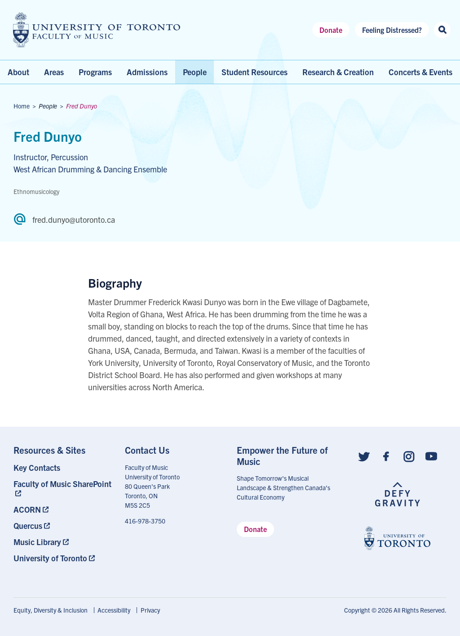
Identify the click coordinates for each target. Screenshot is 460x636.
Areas (54, 72)
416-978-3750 (145, 521)
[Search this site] (442, 30)
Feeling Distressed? (392, 29)
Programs (95, 72)
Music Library (37, 542)
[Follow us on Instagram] (409, 455)
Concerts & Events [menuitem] (420, 72)
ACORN (27, 509)
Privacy (150, 610)
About (18, 72)
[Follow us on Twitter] (364, 455)
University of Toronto (50, 558)
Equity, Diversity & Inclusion (50, 610)
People (195, 72)
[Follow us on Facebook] (386, 455)
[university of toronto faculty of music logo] (96, 29)
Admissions (147, 72)
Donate (330, 29)
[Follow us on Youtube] (431, 455)
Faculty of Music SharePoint (62, 483)
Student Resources (254, 72)
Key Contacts (36, 467)
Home (21, 106)
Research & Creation (338, 72)
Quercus (27, 525)
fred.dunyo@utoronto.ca (73, 219)
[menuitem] (62, 467)
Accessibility (113, 610)
